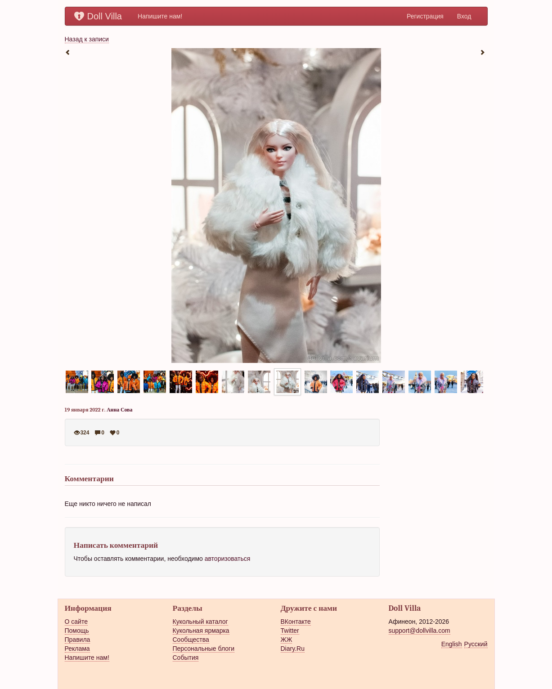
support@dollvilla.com (419, 630)
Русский (476, 644)
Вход (464, 16)
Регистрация (425, 16)
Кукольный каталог (200, 621)
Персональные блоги (203, 648)
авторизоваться (228, 558)
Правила (77, 639)
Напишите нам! (160, 16)
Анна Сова (119, 410)
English (451, 644)
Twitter (290, 630)
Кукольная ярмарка (201, 630)
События (186, 657)
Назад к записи (87, 39)
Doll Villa (98, 16)
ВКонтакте (296, 621)
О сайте (76, 621)
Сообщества (191, 639)
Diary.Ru (293, 648)
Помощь (77, 630)
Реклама (77, 648)
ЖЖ (286, 639)
